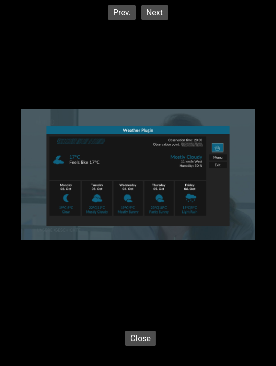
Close (140, 338)
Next (154, 12)
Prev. (122, 12)
